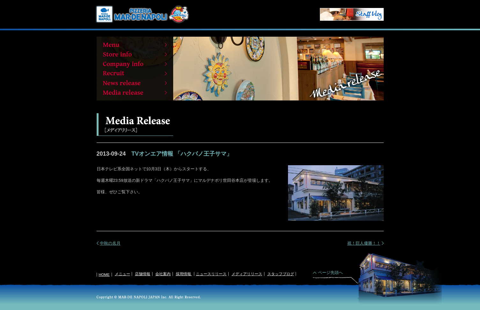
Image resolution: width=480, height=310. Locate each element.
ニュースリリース (211, 274)
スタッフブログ (280, 274)
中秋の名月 (110, 243)
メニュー (122, 274)
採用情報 (184, 274)
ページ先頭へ (330, 272)
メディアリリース (247, 274)
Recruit (135, 73)
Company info (135, 64)
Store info (135, 54)
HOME (104, 275)
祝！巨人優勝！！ (363, 243)
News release (135, 83)
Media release (135, 92)
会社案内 (163, 274)
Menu (135, 44)
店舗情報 (142, 274)
